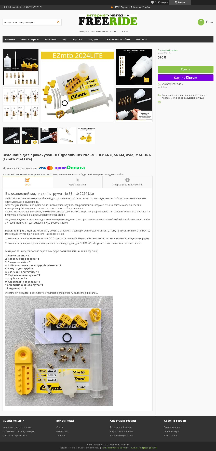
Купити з (185, 77)
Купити (185, 69)
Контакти (141, 39)
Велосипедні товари (121, 427)
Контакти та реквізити (15, 435)
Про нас (78, 39)
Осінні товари (171, 431)
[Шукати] (58, 22)
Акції (64, 39)
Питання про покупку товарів (19, 431)
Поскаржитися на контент (115, 447)
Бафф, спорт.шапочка (121, 431)
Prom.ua (125, 444)
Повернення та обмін (117, 39)
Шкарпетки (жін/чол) (121, 435)
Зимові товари (172, 427)
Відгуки (93, 39)
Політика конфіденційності (143, 447)
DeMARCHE (62, 431)
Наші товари (28, 39)
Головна (10, 39)
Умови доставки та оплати (17, 427)
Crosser (60, 427)
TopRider (61, 435)
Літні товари (171, 435)
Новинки (50, 39)
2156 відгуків (161, 2)
